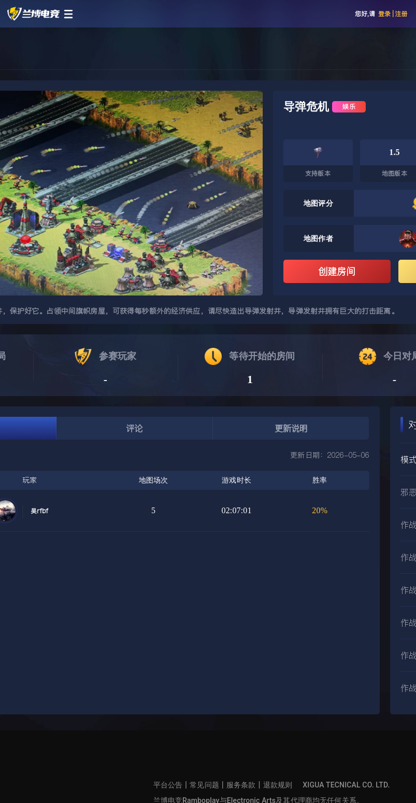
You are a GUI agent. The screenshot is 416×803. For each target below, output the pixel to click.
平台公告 (168, 785)
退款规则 (278, 785)
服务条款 (241, 785)
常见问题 (204, 785)
